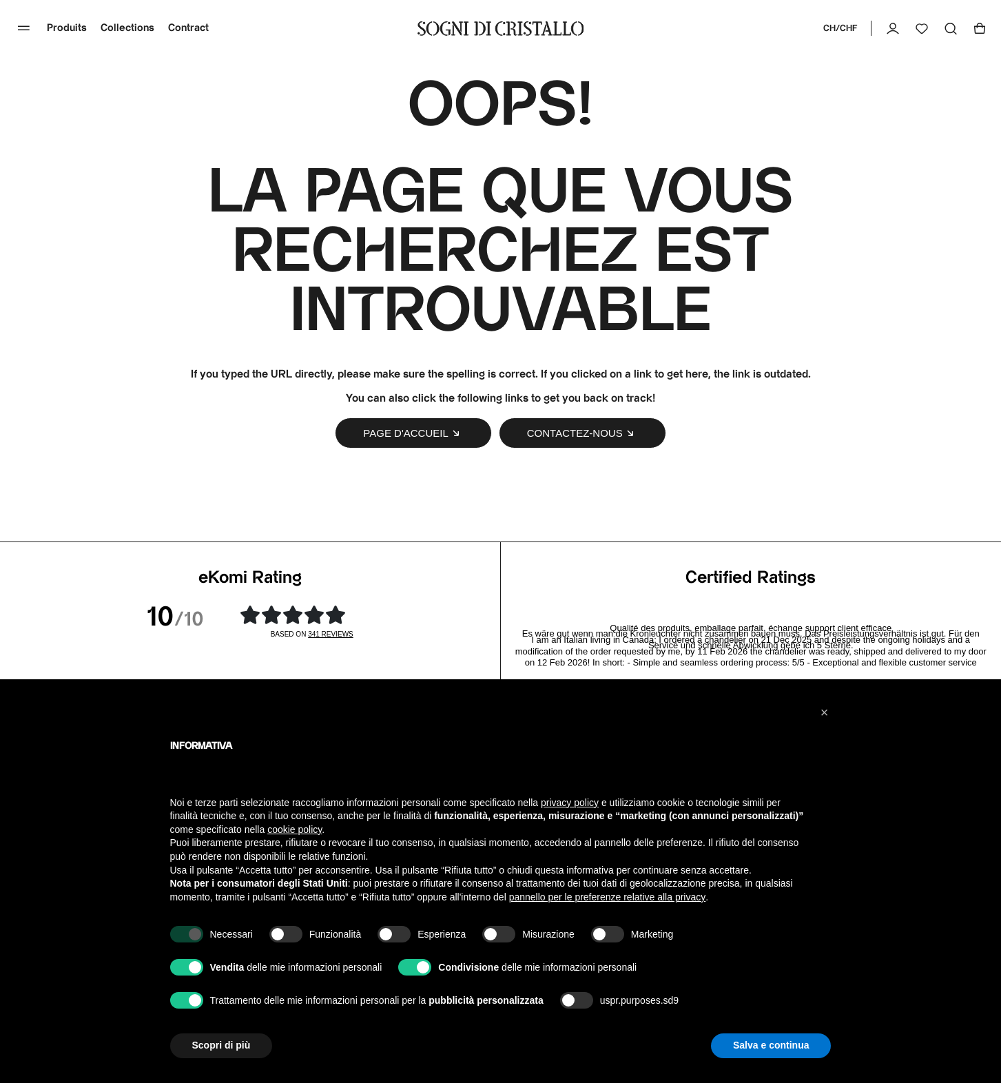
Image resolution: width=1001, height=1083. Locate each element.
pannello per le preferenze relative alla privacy (607, 896)
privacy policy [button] (570, 802)
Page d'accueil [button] (413, 433)
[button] (825, 712)
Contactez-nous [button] (582, 433)
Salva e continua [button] (771, 1045)
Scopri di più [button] (221, 1045)
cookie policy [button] (294, 829)
